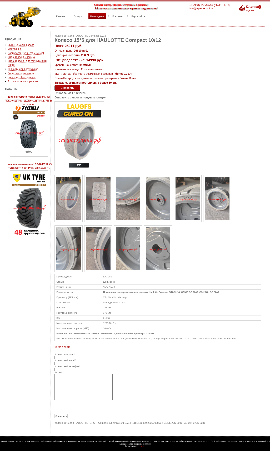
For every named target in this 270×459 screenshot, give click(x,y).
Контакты (117, 16)
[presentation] (80, 412)
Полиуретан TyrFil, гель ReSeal (26, 53)
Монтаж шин (15, 49)
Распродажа (97, 16)
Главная (61, 16)
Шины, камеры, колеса (21, 45)
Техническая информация (23, 81)
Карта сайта (138, 16)
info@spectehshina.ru (202, 8)
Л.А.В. (142, 451)
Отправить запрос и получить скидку (80, 97)
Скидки (78, 16)
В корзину (67, 87)
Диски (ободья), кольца (21, 57)
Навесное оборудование (22, 77)
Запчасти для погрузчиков (23, 69)
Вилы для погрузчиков (21, 73)
